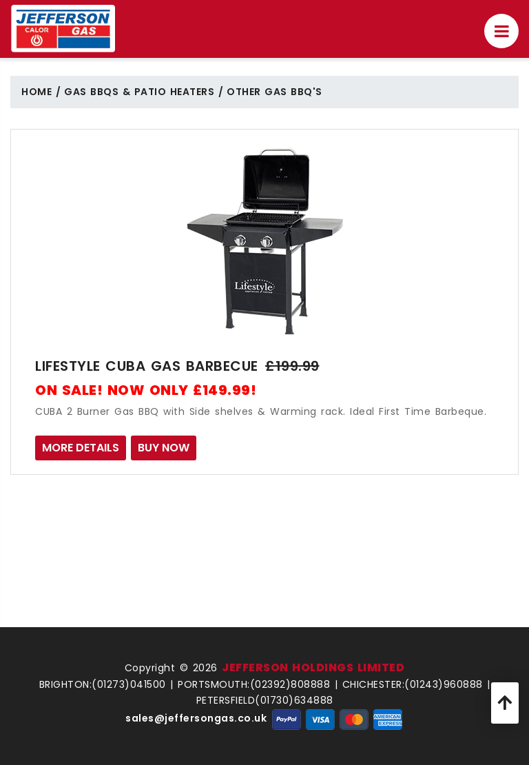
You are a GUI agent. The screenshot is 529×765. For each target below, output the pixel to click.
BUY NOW (163, 448)
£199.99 (292, 366)
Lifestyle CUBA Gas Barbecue (146, 366)
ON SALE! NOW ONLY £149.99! (145, 390)
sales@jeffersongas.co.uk (196, 718)
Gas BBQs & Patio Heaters (139, 92)
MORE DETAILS (80, 448)
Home (36, 92)
